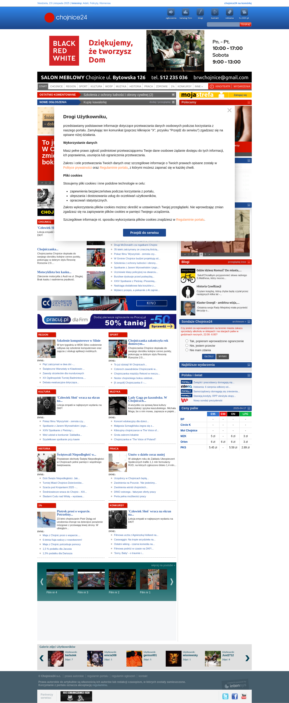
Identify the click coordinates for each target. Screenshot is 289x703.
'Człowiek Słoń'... (49, 228)
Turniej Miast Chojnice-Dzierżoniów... (63, 482)
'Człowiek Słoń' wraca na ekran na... (78, 399)
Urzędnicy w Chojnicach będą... (131, 478)
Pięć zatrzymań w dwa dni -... (59, 364)
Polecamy (189, 102)
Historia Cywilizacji (209, 286)
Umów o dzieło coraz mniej (146, 454)
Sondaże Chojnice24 (197, 321)
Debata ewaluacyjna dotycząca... (61, 382)
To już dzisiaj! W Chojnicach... (130, 364)
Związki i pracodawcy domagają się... (209, 382)
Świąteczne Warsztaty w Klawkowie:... (64, 368)
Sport (83, 86)
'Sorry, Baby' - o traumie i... (129, 553)
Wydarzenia (242, 86)
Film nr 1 (153, 581)
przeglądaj (164, 102)
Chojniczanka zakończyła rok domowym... (148, 342)
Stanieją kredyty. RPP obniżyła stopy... (209, 395)
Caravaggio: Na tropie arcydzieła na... (135, 539)
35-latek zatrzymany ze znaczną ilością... (136, 249)
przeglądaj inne (237, 261)
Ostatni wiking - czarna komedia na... (134, 544)
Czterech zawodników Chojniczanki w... (135, 369)
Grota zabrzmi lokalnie (126, 434)
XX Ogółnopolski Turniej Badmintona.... (64, 377)
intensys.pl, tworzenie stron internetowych (235, 684)
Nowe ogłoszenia (53, 102)
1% (173, 86)
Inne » (199, 86)
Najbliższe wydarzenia (198, 365)
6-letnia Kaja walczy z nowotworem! (62, 539)
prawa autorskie (74, 676)
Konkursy (185, 86)
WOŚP (109, 86)
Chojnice (56, 86)
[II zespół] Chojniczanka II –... (130, 382)
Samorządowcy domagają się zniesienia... (211, 391)
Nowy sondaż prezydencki (202, 400)
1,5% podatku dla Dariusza (57, 553)
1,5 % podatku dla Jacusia (57, 548)
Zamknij (228, 110)
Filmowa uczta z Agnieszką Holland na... (136, 535)
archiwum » (239, 321)
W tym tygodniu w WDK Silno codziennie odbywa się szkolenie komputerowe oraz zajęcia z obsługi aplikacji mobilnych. (79, 348)
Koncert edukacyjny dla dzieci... (131, 421)
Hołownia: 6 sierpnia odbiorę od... (206, 386)
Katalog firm (185, 13)
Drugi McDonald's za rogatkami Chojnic (135, 245)
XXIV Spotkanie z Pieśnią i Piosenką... (135, 281)
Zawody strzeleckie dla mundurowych (63, 373)
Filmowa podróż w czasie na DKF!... (134, 548)
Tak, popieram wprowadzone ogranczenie (214, 341)
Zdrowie (162, 86)
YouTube (244, 696)
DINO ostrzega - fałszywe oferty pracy (135, 491)
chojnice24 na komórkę (238, 3)
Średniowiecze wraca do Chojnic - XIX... (65, 491)
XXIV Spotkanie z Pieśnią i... (58, 430)
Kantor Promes (239, 197)
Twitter (225, 696)
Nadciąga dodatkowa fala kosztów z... (135, 285)
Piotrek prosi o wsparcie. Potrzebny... (73, 513)
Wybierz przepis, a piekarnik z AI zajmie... (137, 290)
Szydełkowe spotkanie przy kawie (61, 439)
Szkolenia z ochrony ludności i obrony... (135, 263)
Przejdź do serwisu (144, 232)
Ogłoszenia (171, 13)
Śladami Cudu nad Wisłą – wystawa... (63, 496)
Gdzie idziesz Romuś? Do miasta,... (219, 270)
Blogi (200, 13)
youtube (244, 13)
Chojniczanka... (47, 249)
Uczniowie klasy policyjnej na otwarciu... (136, 272)
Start (43, 86)
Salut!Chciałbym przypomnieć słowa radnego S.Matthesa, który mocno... (222, 276)
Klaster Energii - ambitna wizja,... (218, 303)
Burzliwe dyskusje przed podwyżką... (134, 276)
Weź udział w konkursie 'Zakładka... (62, 434)
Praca (148, 86)
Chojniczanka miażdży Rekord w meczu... (137, 373)
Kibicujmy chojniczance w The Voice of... (136, 430)
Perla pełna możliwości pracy (130, 496)
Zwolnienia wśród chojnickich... (131, 487)
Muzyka (121, 86)
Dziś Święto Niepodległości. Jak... (61, 478)
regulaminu (99, 685)
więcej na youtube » (163, 565)
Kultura (96, 86)
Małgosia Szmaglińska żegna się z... (134, 425)
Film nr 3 (91, 581)
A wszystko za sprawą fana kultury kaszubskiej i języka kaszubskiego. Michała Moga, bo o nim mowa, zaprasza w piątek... (152, 408)
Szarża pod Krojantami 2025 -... (60, 487)
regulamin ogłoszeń (123, 676)
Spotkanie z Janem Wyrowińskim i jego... (136, 267)
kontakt (143, 676)
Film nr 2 (122, 581)
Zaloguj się (240, 95)
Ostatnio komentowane (58, 94)
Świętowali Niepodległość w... (76, 454)
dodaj (152, 102)
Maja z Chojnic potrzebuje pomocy (62, 544)
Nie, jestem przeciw (200, 345)
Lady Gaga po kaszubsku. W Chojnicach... (147, 399)
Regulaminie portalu (114, 167)
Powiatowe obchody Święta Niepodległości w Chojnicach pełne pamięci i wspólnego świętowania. (80, 461)
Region (71, 86)
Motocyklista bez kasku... (54, 272)
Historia (135, 86)
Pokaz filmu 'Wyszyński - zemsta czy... (135, 254)
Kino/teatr (222, 86)
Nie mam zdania (198, 350)
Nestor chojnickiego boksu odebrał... (134, 378)
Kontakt (215, 13)
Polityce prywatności (77, 167)
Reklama (229, 13)
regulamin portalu (97, 676)
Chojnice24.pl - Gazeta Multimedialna (47, 17)
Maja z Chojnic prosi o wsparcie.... (61, 535)
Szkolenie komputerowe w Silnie (78, 340)
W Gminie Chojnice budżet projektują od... (137, 258)
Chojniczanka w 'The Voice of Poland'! (135, 439)
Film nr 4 (60, 581)
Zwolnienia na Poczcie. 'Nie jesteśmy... (135, 482)
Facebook (235, 696)
